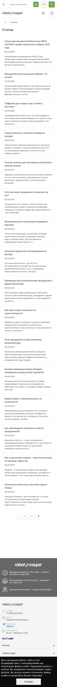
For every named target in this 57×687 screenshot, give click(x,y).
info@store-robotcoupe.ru (17, 620)
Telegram (10, 626)
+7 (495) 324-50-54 (14, 613)
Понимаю (28, 682)
